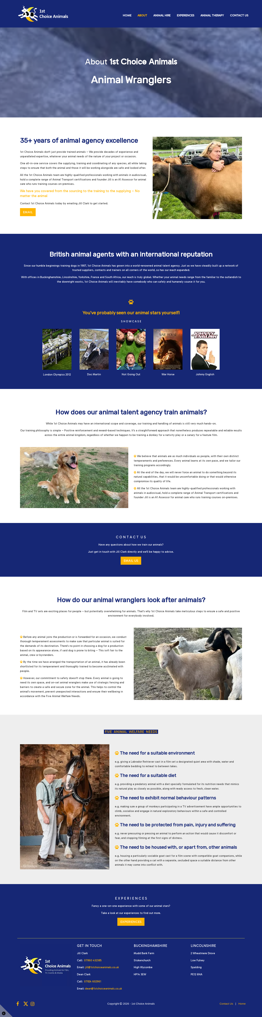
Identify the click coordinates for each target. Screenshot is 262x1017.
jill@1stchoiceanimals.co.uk (102, 967)
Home (127, 15)
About (142, 15)
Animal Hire (161, 15)
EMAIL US (131, 561)
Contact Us (239, 15)
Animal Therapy (212, 15)
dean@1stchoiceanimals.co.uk (103, 988)
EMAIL (28, 212)
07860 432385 (93, 960)
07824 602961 (92, 981)
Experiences (185, 15)
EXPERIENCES (131, 922)
